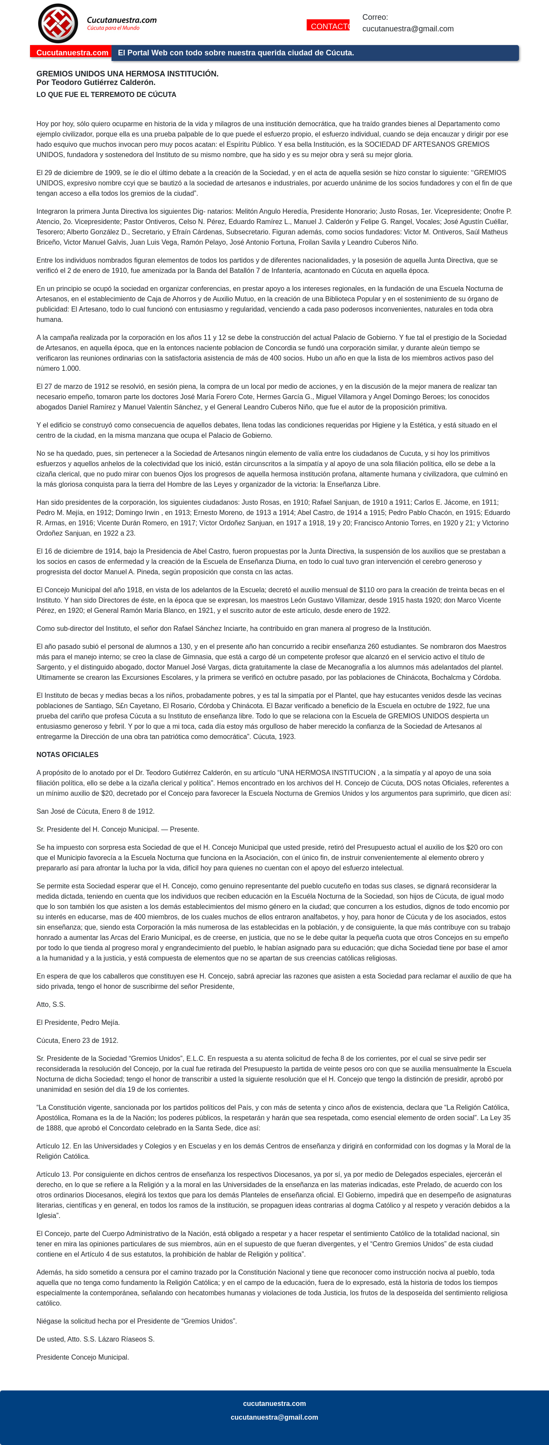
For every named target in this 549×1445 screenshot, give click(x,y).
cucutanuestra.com (274, 1403)
